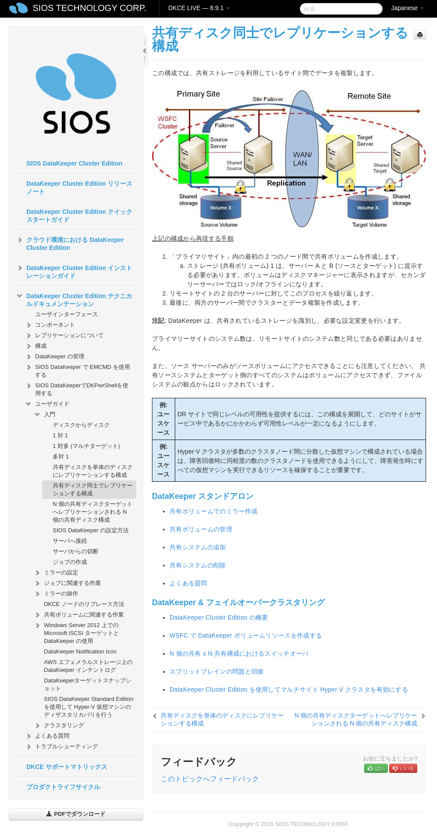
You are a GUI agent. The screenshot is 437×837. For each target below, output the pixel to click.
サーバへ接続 (70, 541)
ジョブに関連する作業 (67, 583)
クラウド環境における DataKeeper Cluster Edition (70, 243)
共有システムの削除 (198, 565)
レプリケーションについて (64, 335)
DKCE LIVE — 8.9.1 (199, 7)
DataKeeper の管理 (54, 356)
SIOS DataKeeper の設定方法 (91, 530)
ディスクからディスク (81, 425)
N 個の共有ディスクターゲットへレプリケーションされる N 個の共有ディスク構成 (93, 512)
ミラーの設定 (55, 572)
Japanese (407, 7)
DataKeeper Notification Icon (80, 651)
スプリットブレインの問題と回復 (217, 671)
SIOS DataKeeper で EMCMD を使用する (77, 370)
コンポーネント (50, 325)
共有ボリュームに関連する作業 (78, 615)
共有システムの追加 (198, 547)
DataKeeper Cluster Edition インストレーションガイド (74, 271)
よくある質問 (47, 736)
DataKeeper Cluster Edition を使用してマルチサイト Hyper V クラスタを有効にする (289, 689)
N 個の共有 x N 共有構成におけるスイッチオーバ (239, 653)
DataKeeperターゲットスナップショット (87, 684)
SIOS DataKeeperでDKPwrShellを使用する (76, 388)
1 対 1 (60, 435)
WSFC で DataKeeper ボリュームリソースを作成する (246, 635)
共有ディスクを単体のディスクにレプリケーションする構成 (93, 471)
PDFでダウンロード (75, 814)
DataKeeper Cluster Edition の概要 (219, 617)
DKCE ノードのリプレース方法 (84, 604)
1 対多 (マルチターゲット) (86, 446)
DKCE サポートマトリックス (66, 766)
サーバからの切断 (75, 551)
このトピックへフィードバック (210, 779)
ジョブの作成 (70, 562)
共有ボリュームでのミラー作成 (213, 511)
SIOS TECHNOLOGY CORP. (89, 8)
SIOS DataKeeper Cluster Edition (74, 163)
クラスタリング (58, 725)
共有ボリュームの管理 (201, 529)
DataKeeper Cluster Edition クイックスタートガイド (79, 215)
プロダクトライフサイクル (63, 786)
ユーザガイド (47, 404)
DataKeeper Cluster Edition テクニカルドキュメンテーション (74, 299)
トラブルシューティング (61, 746)
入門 (44, 414)
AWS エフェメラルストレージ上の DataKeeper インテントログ (88, 666)
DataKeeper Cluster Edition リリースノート (79, 187)
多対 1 (61, 456)
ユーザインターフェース (66, 314)
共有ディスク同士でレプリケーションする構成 (93, 489)
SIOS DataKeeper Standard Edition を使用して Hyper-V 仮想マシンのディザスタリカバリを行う (89, 707)
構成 (36, 346)
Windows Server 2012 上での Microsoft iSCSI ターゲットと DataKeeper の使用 (76, 632)
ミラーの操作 (55, 593)
